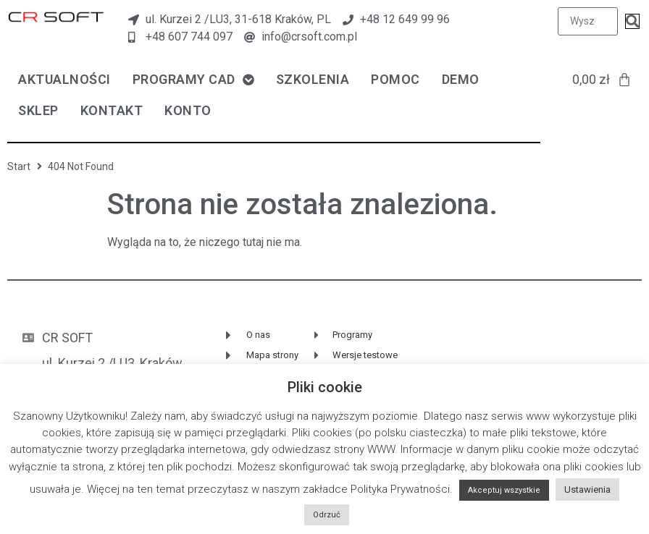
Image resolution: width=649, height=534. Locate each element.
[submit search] (632, 21)
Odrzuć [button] (326, 515)
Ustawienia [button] (587, 489)
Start (18, 166)
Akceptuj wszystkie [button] (504, 490)
